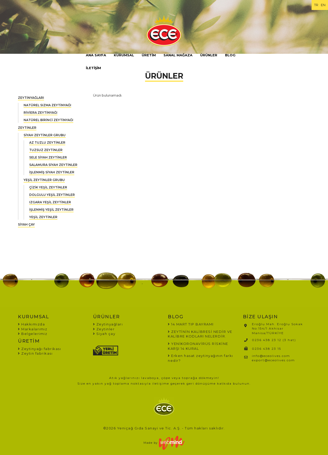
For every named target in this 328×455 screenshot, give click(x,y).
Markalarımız (32, 329)
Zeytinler (104, 329)
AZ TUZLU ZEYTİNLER (47, 142)
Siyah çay (104, 334)
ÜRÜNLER (208, 55)
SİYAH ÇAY (26, 224)
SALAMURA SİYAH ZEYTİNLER (53, 165)
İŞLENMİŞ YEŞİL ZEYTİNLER (51, 209)
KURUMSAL (124, 55)
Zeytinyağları (108, 324)
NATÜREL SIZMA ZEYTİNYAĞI (47, 105)
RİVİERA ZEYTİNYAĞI (40, 112)
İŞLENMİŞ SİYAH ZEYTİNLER (51, 172)
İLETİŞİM (93, 68)
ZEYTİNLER (27, 128)
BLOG (230, 55)
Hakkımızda (31, 324)
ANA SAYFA (96, 55)
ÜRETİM (149, 55)
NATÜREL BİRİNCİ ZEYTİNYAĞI (48, 120)
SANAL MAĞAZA (177, 55)
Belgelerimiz (32, 334)
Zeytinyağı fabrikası (39, 349)
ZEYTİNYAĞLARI (31, 98)
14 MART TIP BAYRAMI (192, 324)
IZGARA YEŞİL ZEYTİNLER (50, 202)
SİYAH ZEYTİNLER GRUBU (45, 135)
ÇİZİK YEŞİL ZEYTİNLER (48, 187)
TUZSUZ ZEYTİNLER (46, 150)
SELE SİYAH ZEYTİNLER (48, 157)
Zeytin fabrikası (35, 353)
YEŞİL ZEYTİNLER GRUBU (44, 180)
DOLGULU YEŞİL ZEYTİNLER (52, 195)
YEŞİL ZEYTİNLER (43, 217)
